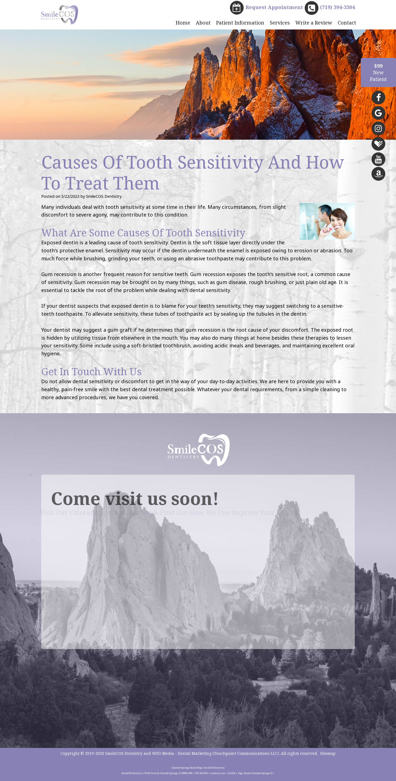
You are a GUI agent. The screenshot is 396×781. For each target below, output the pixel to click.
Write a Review (313, 22)
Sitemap (328, 753)
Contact (347, 22)
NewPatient (378, 72)
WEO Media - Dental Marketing (181, 753)
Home (183, 22)
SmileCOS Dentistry (123, 753)
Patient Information (240, 22)
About (203, 22)
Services (280, 22)
